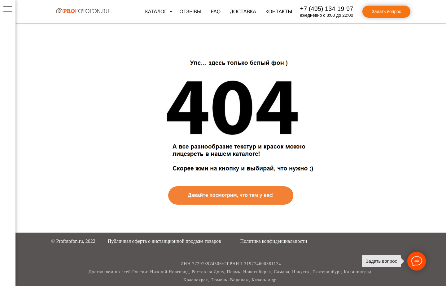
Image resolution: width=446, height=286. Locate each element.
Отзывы (190, 11)
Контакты (278, 11)
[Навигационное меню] (7, 9)
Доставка (243, 11)
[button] (164, 241)
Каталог (156, 11)
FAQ (216, 11)
